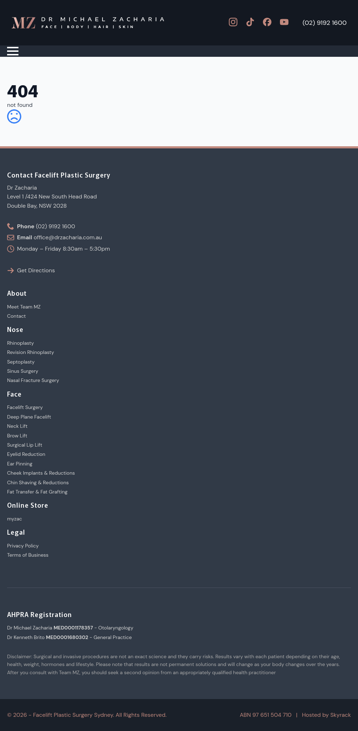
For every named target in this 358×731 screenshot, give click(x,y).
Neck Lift (17, 426)
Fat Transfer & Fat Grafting (37, 492)
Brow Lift (17, 435)
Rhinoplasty (20, 343)
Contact (16, 316)
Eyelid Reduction (26, 454)
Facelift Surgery (25, 407)
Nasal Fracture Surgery (33, 380)
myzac (14, 518)
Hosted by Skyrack (326, 715)
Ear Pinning (19, 463)
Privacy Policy (23, 545)
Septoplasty (21, 362)
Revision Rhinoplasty (30, 352)
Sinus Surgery (22, 371)
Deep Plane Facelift (29, 417)
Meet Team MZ (23, 307)
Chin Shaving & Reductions (38, 482)
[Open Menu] (12, 51)
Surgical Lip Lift (24, 445)
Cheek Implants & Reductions (41, 473)
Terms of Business (28, 555)
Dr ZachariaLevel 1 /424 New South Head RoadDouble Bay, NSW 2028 (52, 196)
